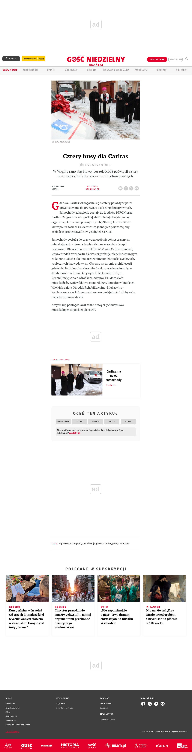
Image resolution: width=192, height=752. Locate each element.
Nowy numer (10, 70)
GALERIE (91, 70)
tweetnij (132, 187)
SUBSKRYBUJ (157, 59)
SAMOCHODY (123, 543)
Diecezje (161, 70)
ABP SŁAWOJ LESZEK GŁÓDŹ (70, 543)
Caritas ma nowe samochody (114, 376)
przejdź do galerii (95, 165)
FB (126, 187)
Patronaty (141, 70)
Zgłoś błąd (12, 732)
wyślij (137, 187)
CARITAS (108, 543)
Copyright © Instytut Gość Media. (153, 732)
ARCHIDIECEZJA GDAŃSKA (93, 543)
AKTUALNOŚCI (30, 70)
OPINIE (51, 70)
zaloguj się (175, 59)
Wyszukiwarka (187, 59)
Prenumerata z (33, 59)
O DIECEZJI (182, 70)
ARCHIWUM (71, 70)
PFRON (114, 543)
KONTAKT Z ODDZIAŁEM (116, 70)
